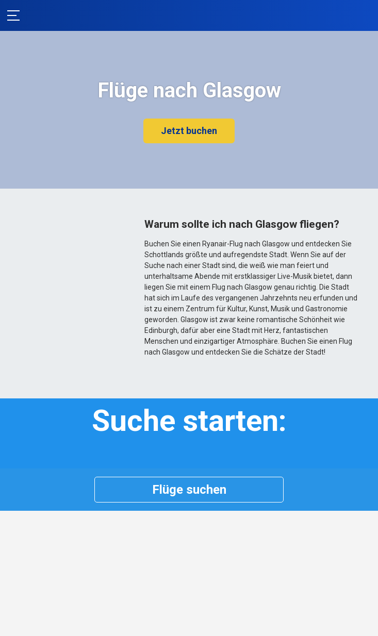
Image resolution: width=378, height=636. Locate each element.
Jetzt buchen (189, 130)
